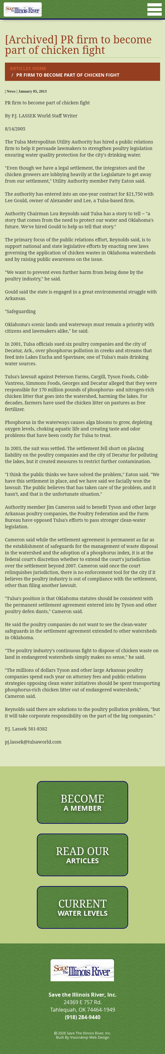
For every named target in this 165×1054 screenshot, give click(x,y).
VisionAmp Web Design (89, 1037)
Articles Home (28, 68)
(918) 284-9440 (82, 1017)
